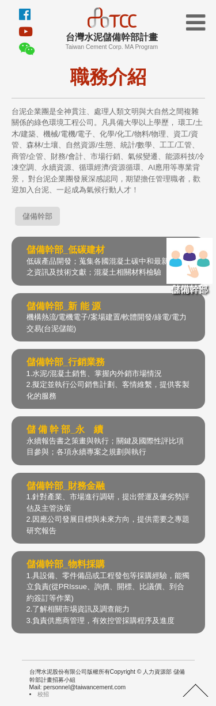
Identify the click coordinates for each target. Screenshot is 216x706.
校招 (43, 694)
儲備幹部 (189, 266)
